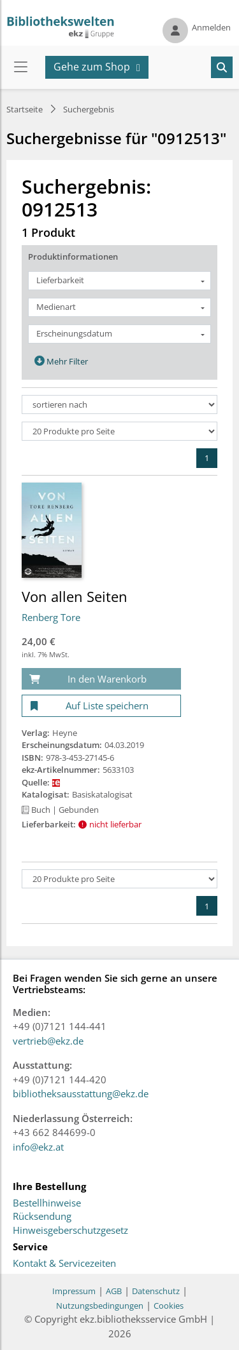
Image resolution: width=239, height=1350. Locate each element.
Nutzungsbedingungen (99, 1305)
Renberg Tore (51, 617)
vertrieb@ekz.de (48, 1040)
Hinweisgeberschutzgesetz (70, 1230)
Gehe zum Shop (92, 67)
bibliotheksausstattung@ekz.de (80, 1093)
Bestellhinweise (47, 1203)
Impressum (74, 1291)
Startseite (24, 109)
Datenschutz (156, 1291)
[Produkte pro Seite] (119, 431)
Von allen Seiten (74, 596)
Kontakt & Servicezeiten (64, 1263)
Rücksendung (42, 1216)
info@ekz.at (38, 1146)
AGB (114, 1291)
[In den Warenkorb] (101, 679)
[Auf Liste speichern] (101, 706)
